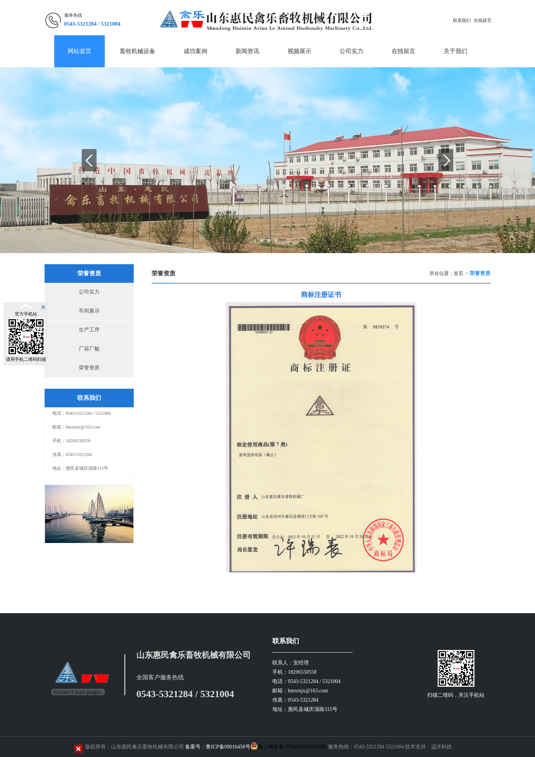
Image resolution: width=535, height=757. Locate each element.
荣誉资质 (89, 368)
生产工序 (89, 330)
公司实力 (89, 292)
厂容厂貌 (89, 349)
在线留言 (483, 20)
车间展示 (89, 311)
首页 (458, 273)
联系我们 (462, 20)
